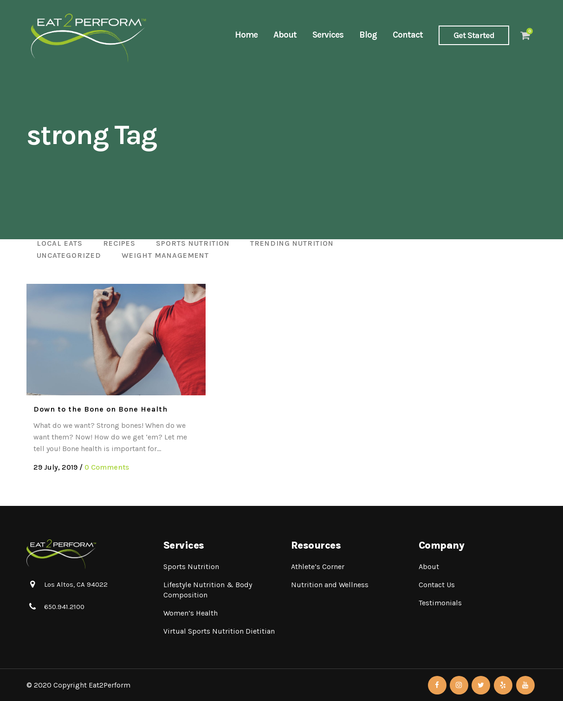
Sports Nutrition (191, 566)
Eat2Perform (109, 685)
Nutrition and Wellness (330, 584)
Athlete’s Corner (317, 566)
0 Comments (106, 467)
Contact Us (437, 584)
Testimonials (440, 602)
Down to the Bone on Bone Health (100, 409)
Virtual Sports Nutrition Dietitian (219, 631)
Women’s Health (190, 613)
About (429, 566)
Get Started (473, 35)
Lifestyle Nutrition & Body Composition (207, 589)
